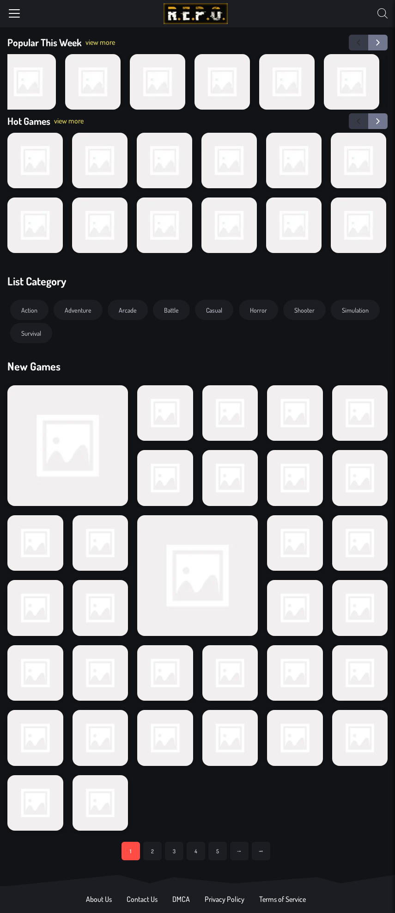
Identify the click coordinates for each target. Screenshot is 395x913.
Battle (171, 310)
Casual (214, 310)
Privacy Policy (224, 899)
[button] (358, 42)
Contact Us (142, 899)
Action (29, 310)
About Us (99, 899)
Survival (31, 333)
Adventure (78, 310)
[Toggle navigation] (14, 13)
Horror (258, 310)
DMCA (181, 899)
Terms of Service (282, 899)
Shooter (304, 310)
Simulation (355, 310)
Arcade (128, 310)
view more (100, 42)
